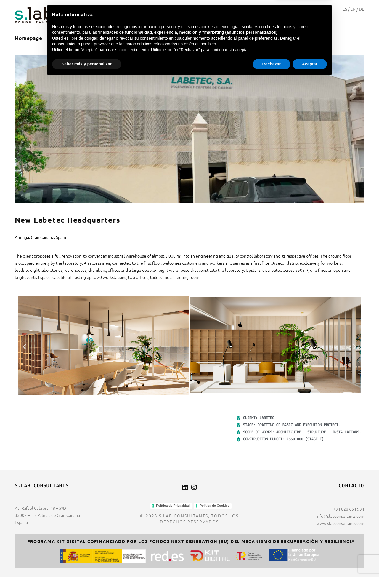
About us (65, 37)
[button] (24, 346)
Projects (98, 37)
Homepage (28, 37)
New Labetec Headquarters (68, 219)
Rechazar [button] (271, 560)
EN (353, 9)
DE (361, 9)
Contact (131, 37)
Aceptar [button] (309, 560)
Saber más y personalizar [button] (87, 560)
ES (345, 9)
